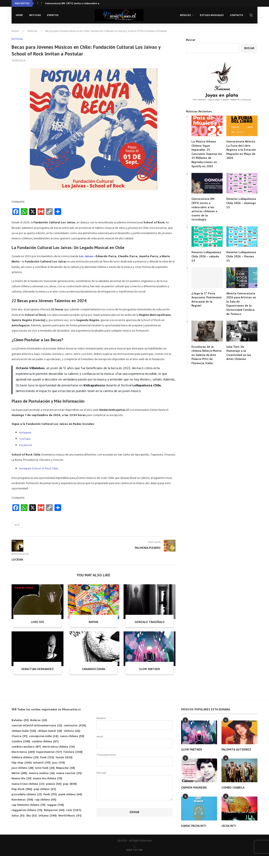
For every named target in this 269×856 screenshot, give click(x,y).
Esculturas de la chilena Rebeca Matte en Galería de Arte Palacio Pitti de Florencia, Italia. (206, 355)
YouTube (25, 439)
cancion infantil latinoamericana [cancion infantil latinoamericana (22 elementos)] (37, 725)
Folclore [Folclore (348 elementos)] (72, 752)
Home (19, 15)
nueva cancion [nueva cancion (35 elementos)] (69, 773)
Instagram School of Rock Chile (38, 468)
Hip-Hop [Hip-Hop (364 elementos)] (22, 762)
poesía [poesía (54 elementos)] (53, 784)
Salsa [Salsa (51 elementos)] (18, 815)
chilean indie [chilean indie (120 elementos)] (24, 731)
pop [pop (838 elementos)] (69, 784)
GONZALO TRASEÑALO (150, 622)
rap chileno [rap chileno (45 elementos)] (45, 799)
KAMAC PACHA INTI (193, 826)
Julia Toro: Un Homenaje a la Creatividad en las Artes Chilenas (238, 353)
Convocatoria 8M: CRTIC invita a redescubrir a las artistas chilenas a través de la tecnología (204, 209)
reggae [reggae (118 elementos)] (55, 805)
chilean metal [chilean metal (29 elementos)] (50, 731)
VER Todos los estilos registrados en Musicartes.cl (46, 709)
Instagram (25, 432)
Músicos (185, 15)
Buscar (190, 40)
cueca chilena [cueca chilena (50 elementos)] (72, 736)
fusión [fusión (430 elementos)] (63, 757)
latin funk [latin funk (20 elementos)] (44, 768)
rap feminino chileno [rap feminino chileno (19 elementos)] (28, 805)
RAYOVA (93, 622)
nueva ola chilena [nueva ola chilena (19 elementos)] (47, 778)
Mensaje (134, 775)
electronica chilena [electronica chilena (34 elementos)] (58, 746)
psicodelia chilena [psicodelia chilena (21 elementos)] (27, 794)
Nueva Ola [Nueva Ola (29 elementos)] (21, 778)
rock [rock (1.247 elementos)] (73, 810)
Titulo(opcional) (134, 759)
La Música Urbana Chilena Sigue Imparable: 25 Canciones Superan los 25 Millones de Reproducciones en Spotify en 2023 (206, 154)
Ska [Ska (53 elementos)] (31, 815)
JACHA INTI (229, 826)
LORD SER (37, 622)
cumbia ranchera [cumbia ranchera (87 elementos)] (26, 746)
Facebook (25, 445)
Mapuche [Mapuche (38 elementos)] (65, 768)
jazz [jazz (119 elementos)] (58, 762)
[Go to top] (134, 850)
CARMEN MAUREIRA (194, 787)
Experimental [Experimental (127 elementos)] (49, 752)
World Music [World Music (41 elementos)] (69, 815)
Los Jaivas (86, 256)
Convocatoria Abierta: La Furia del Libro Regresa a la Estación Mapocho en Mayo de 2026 (241, 150)
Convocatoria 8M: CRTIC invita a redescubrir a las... (75, 3)
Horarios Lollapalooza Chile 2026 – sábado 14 (206, 256)
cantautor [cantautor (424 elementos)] (75, 725)
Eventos (52, 15)
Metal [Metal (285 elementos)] (19, 773)
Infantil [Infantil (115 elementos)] (41, 762)
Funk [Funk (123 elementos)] (47, 757)
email (134, 741)
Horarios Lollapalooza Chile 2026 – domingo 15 (241, 203)
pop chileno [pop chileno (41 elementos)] (45, 789)
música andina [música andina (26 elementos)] (42, 773)
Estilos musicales (212, 15)
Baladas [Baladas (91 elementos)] (20, 720)
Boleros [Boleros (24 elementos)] (38, 720)
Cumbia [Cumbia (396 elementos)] (21, 741)
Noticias (35, 15)
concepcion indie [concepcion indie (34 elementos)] (43, 736)
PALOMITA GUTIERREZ (236, 749)
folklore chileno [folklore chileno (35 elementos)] (25, 757)
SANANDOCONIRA (93, 669)
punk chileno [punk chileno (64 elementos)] (70, 794)
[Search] (251, 15)
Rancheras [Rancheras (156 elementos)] (22, 799)
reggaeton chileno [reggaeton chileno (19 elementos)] (27, 810)
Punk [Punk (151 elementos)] (50, 794)
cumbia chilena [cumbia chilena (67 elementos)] (45, 741)
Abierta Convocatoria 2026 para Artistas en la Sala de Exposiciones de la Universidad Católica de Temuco (241, 303)
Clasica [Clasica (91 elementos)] (19, 736)
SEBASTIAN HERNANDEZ (37, 669)
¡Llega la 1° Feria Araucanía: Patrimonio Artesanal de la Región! (206, 299)
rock (17, 525)
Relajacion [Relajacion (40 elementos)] (54, 810)
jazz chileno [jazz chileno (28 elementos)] (22, 768)
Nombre (134, 723)
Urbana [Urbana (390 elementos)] (47, 815)
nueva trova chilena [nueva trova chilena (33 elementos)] (28, 784)
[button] (37, 3)
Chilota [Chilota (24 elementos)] (72, 731)
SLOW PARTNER (149, 669)
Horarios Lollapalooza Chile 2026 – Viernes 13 (241, 256)
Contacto (236, 15)
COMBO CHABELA (233, 787)
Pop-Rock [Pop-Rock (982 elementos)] (22, 789)
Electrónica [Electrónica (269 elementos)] (23, 752)
